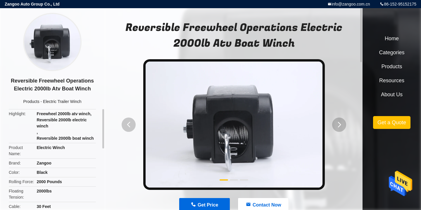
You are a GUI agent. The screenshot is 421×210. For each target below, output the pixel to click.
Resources (391, 80)
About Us (392, 94)
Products (31, 101)
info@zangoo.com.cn (351, 4)
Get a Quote (391, 122)
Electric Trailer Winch (62, 101)
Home (392, 38)
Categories (391, 52)
